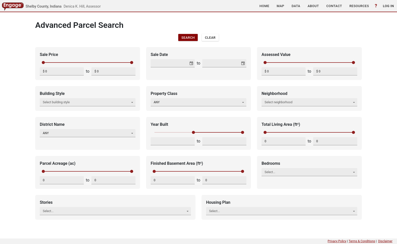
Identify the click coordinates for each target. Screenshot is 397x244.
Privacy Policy (337, 241)
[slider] (43, 62)
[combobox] (170, 63)
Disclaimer (385, 241)
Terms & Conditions (362, 241)
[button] (264, 5)
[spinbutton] (62, 71)
